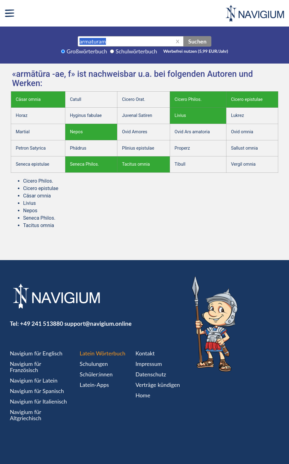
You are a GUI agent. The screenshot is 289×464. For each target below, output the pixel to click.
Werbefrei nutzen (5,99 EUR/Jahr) (195, 51)
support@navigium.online (98, 323)
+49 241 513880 (41, 323)
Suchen (197, 41)
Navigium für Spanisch (37, 390)
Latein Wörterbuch (102, 353)
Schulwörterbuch (136, 51)
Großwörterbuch (87, 51)
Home (143, 395)
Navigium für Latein (33, 380)
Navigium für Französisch (25, 366)
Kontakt (145, 353)
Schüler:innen (96, 374)
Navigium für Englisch (36, 353)
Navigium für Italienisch (38, 401)
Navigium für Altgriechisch (25, 414)
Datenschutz (151, 374)
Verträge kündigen (158, 384)
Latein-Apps (94, 384)
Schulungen (94, 363)
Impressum (149, 363)
